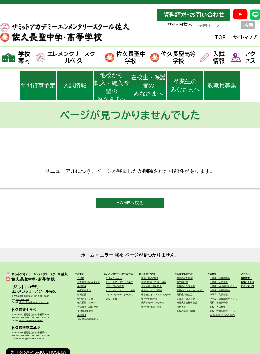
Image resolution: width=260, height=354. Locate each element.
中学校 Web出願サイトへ (223, 299)
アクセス (243, 57)
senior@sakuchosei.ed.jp (31, 339)
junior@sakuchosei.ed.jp (31, 320)
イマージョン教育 (115, 286)
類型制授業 (182, 282)
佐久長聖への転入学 (87, 307)
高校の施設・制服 (186, 311)
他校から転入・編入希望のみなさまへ (111, 86)
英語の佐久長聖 (185, 278)
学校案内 (16, 57)
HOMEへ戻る (130, 202)
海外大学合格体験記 (187, 302)
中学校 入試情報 (219, 294)
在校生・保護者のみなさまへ (148, 85)
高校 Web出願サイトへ (222, 311)
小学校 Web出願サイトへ (223, 286)
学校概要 (81, 286)
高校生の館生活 (185, 294)
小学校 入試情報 (219, 282)
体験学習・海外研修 (151, 286)
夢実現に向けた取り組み (153, 282)
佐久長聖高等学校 (173, 57)
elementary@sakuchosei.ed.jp (33, 302)
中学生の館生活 (149, 299)
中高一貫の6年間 (149, 278)
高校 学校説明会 (219, 302)
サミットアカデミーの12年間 (120, 290)
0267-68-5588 (22, 335)
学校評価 (81, 315)
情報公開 (81, 294)
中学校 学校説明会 (220, 290)
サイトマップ (245, 37)
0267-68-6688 (22, 317)
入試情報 (212, 57)
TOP (220, 37)
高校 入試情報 (217, 307)
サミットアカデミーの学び (119, 282)
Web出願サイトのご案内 (222, 315)
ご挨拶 (80, 278)
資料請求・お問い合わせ (194, 14)
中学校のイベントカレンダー (156, 294)
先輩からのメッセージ (152, 302)
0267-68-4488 (22, 299)
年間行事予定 (38, 85)
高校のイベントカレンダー (190, 290)
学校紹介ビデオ (85, 299)
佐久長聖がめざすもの (88, 282)
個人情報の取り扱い (87, 319)
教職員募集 (221, 85)
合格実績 (181, 307)
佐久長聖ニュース (86, 302)
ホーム (88, 255)
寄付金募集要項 (85, 311)
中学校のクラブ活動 (151, 290)
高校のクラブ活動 (186, 286)
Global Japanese (114, 278)
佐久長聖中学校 (125, 57)
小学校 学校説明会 (220, 278)
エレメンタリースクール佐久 (68, 57)
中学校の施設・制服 (151, 307)
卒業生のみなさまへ (185, 85)
